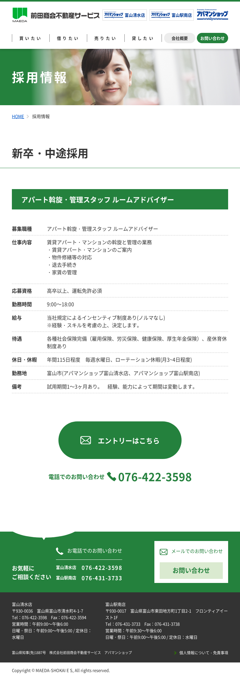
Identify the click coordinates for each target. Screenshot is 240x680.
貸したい (143, 38)
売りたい (106, 38)
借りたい (68, 38)
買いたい (30, 38)
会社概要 (180, 38)
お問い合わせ (212, 38)
